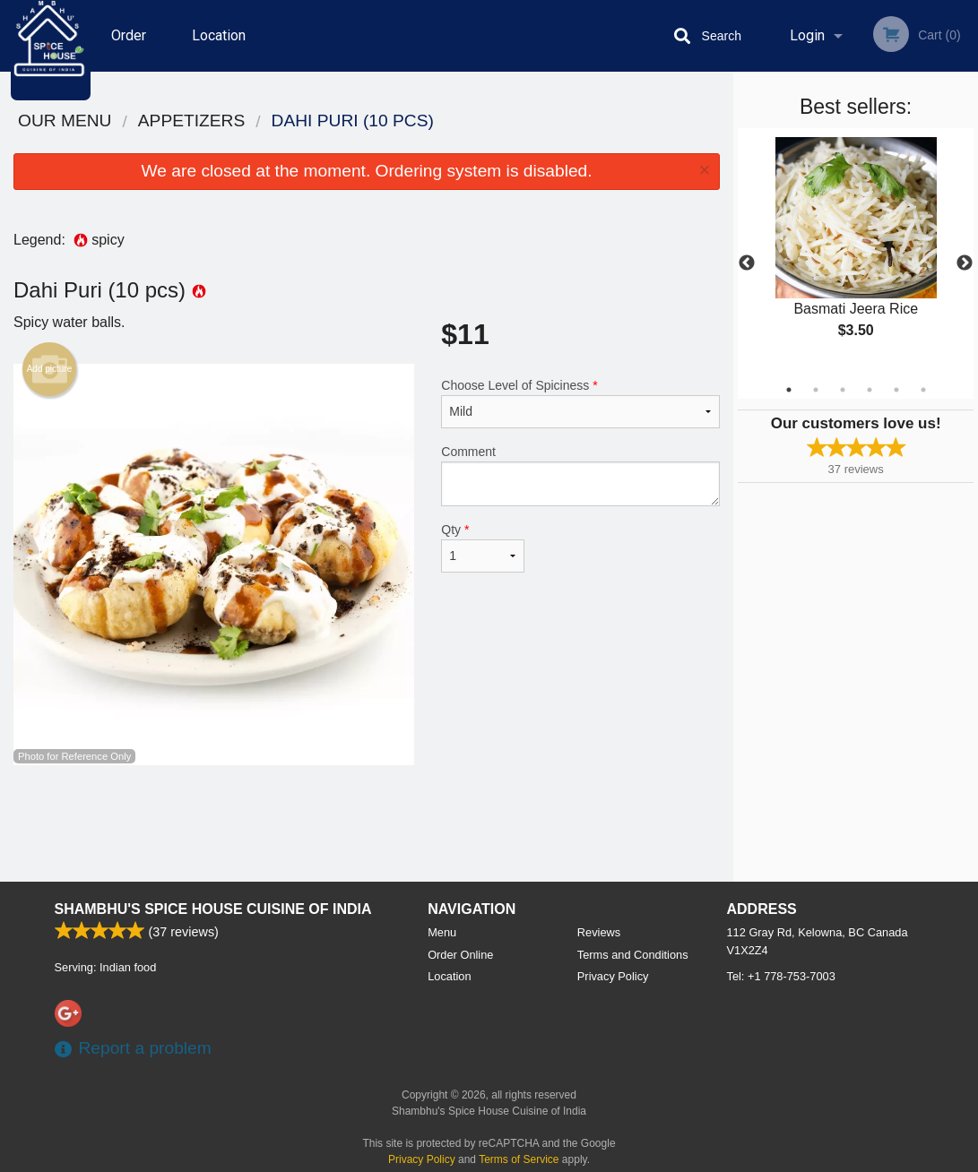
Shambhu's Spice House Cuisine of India (213, 909)
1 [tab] (789, 390)
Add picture (50, 369)
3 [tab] (843, 390)
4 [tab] (869, 390)
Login (807, 35)
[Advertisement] (366, 823)
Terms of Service (518, 1159)
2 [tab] (816, 390)
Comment (580, 475)
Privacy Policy (613, 976)
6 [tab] (923, 390)
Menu (442, 932)
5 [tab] (896, 390)
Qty (482, 547)
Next (965, 263)
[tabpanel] (855, 253)
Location (237, 35)
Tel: (781, 976)
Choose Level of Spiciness (580, 403)
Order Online (149, 49)
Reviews (598, 932)
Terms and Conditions (632, 954)
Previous (747, 263)
